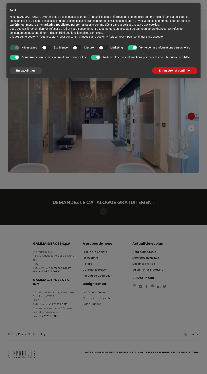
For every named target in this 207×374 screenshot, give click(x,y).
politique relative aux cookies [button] (141, 24)
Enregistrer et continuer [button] (175, 70)
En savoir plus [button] (26, 70)
